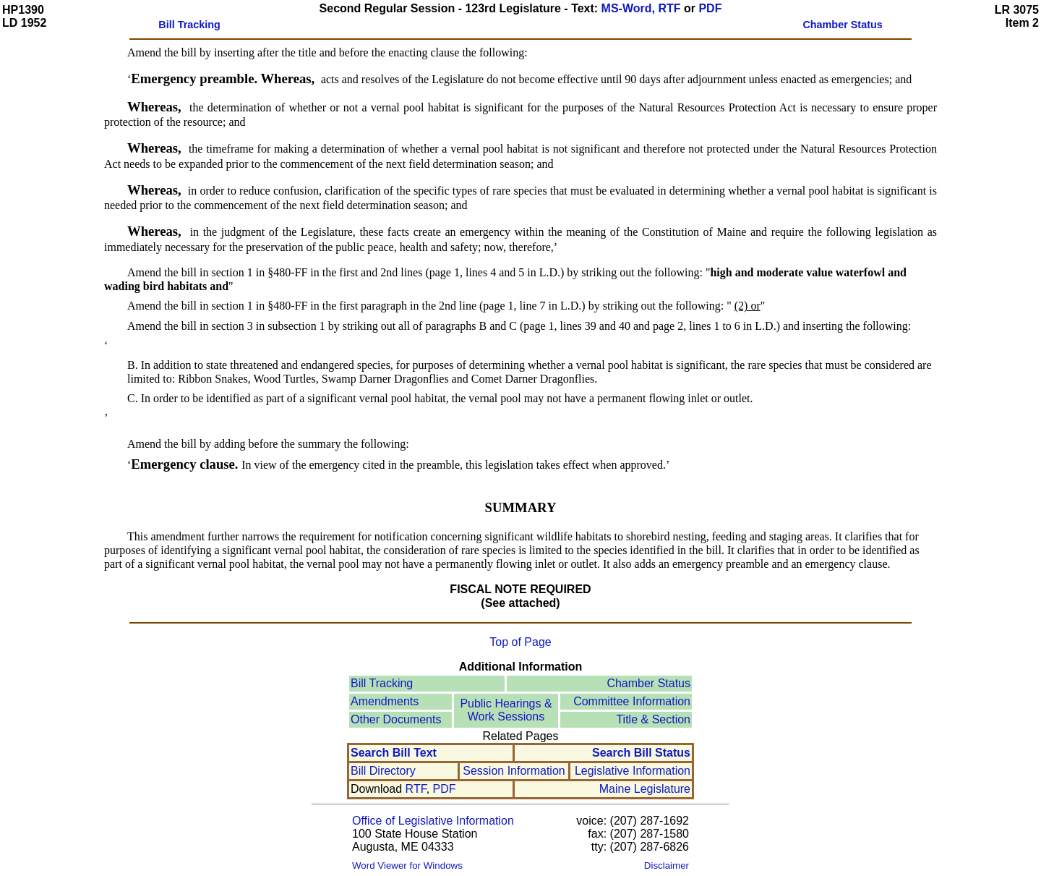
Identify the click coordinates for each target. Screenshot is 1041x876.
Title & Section (653, 719)
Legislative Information (632, 771)
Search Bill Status (641, 753)
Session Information (514, 771)
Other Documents (396, 719)
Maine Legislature (644, 789)
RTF (416, 789)
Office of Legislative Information (433, 821)
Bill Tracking (382, 683)
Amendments (385, 701)
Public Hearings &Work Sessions (506, 710)
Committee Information (631, 701)
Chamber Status (648, 683)
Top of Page (520, 642)
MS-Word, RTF (641, 8)
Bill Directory (383, 771)
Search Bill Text (394, 753)
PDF (709, 8)
